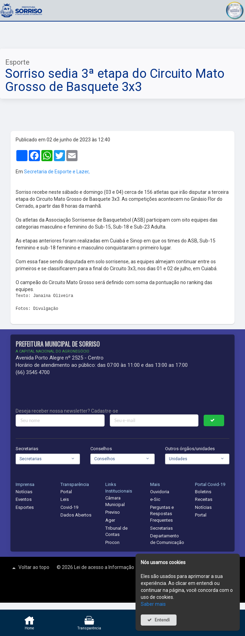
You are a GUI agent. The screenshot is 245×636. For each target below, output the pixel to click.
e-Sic (155, 499)
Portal (66, 491)
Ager (110, 520)
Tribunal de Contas (116, 531)
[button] (234, 9)
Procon (112, 542)
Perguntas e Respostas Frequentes (162, 514)
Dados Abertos (75, 515)
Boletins (203, 491)
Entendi (162, 619)
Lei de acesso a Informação (104, 567)
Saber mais (153, 604)
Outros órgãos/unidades (190, 448)
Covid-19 (69, 507)
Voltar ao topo (29, 567)
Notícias (24, 491)
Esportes (25, 507)
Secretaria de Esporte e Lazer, (57, 171)
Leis (64, 499)
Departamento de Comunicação (167, 539)
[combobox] (48, 459)
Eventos (24, 499)
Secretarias (27, 448)
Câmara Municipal (115, 501)
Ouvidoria (159, 491)
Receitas (203, 499)
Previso (112, 512)
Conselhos (101, 448)
